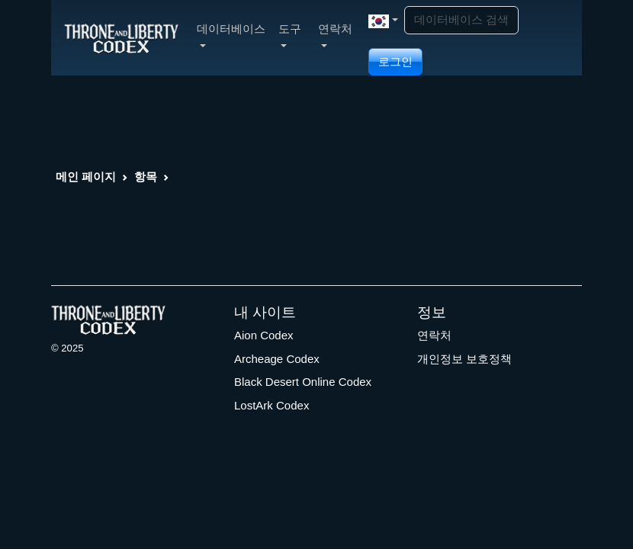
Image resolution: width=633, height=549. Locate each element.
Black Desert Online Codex (302, 381)
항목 (145, 176)
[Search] (461, 20)
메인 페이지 (86, 176)
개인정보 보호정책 (464, 358)
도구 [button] (289, 34)
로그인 (395, 61)
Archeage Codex (277, 358)
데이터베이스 (231, 34)
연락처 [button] (335, 34)
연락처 (434, 335)
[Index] (121, 37)
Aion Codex (264, 335)
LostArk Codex (271, 405)
